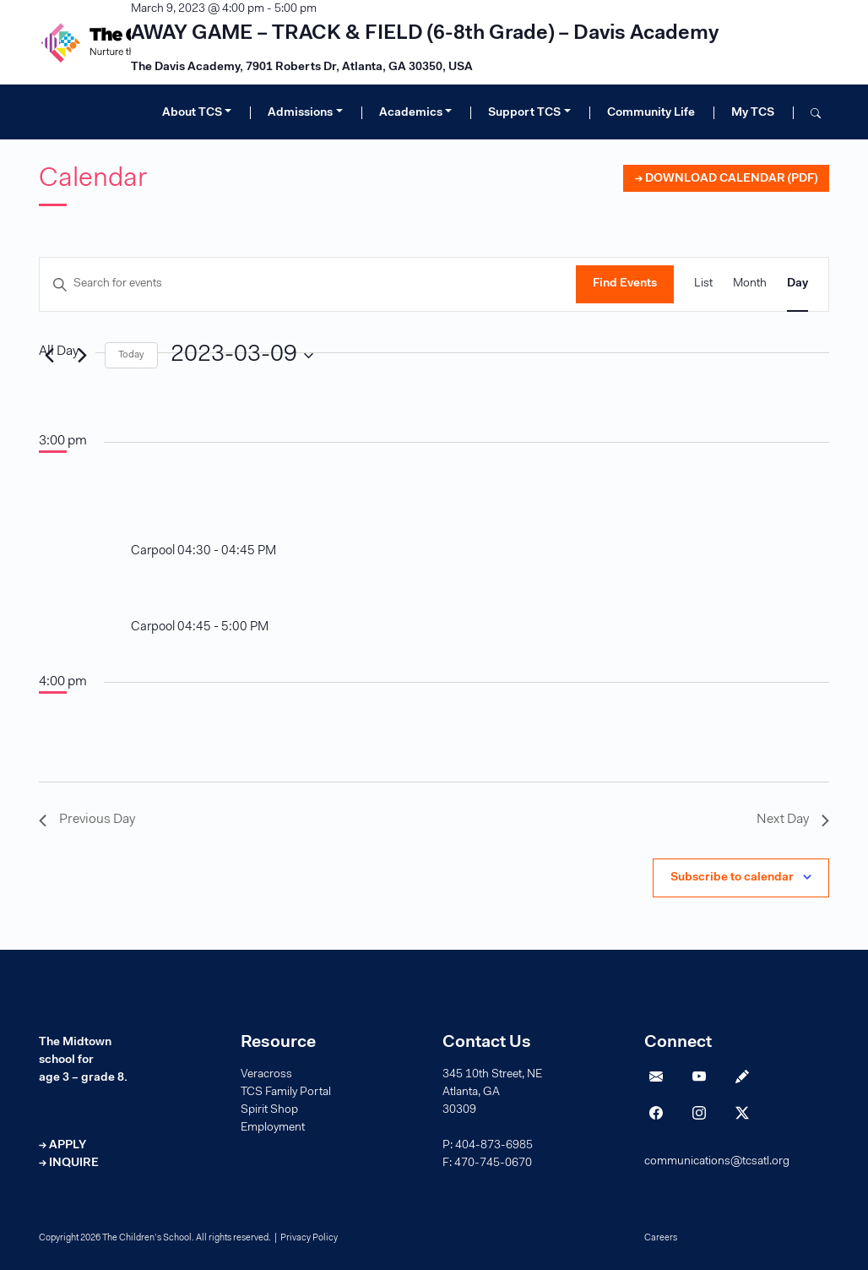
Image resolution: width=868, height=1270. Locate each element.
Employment (273, 1128)
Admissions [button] (300, 113)
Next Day (793, 819)
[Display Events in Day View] (797, 284)
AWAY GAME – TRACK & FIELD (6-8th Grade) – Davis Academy (425, 34)
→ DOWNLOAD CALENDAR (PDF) (726, 179)
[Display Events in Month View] (750, 284)
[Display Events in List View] (703, 284)
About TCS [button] (192, 113)
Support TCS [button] (524, 113)
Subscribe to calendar (732, 878)
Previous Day (87, 819)
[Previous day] (49, 356)
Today (131, 355)
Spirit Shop (269, 1110)
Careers (660, 1238)
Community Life (651, 113)
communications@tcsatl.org (716, 1162)
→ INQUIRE (69, 1163)
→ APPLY (62, 1146)
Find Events (625, 284)
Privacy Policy (309, 1238)
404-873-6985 (494, 1146)
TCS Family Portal (286, 1092)
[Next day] (82, 356)
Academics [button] (410, 113)
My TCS (752, 113)
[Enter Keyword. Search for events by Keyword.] (308, 284)
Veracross (266, 1075)
